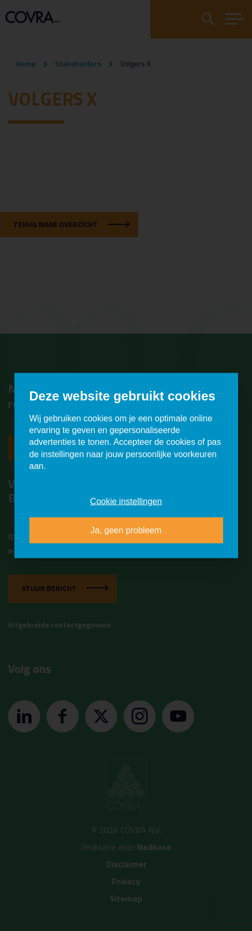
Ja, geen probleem (126, 530)
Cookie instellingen (126, 501)
